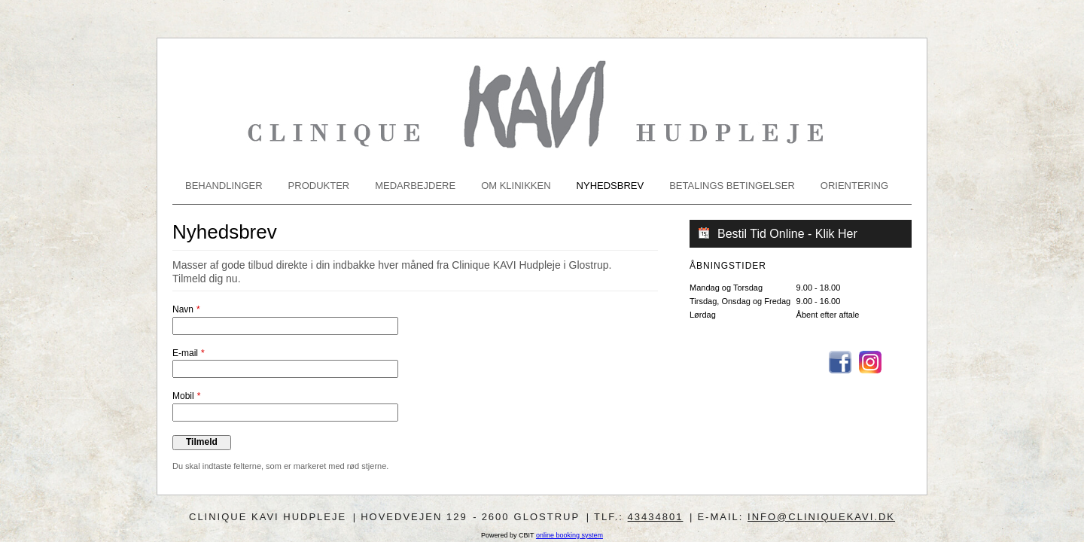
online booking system (569, 535)
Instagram (870, 362)
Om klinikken (515, 185)
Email (900, 362)
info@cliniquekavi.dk (821, 516)
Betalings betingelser (732, 185)
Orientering (854, 185)
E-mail (185, 353)
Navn (182, 309)
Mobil (183, 396)
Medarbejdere (415, 185)
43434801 (656, 516)
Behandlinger (224, 185)
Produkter (319, 185)
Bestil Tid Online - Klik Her (787, 233)
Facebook (840, 362)
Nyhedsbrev (610, 185)
